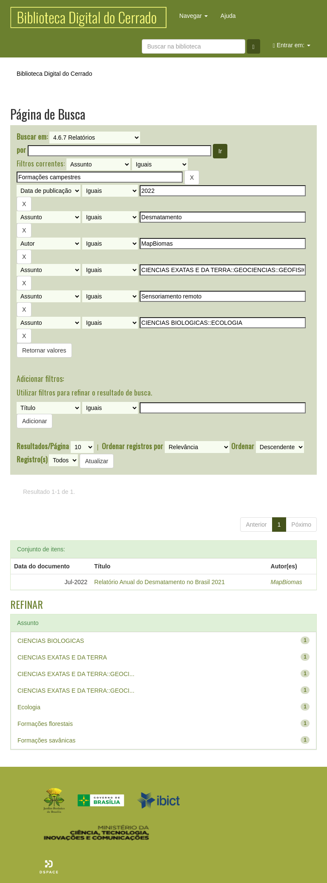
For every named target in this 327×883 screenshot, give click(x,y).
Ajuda (228, 15)
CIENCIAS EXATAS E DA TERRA (62, 657)
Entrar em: (291, 45)
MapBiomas (286, 582)
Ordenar (242, 446)
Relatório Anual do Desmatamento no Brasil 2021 (159, 582)
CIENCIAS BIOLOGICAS (50, 640)
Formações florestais (45, 723)
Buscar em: (32, 137)
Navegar (193, 15)
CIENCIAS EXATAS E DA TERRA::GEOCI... (76, 674)
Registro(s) (32, 459)
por (21, 150)
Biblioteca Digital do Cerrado (54, 73)
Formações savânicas (46, 740)
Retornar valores (44, 350)
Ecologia (28, 707)
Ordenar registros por (132, 446)
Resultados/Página (43, 446)
